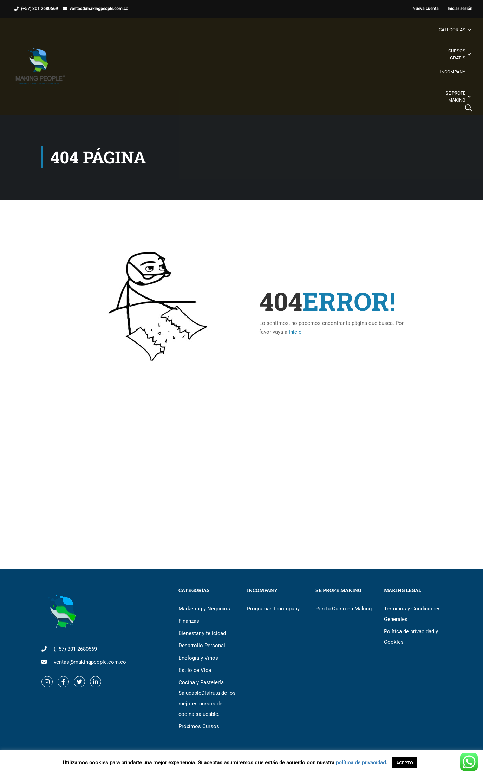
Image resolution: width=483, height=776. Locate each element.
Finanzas (188, 621)
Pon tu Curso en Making (343, 608)
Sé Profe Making (455, 96)
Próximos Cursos (198, 726)
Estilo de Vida (194, 670)
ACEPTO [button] (404, 762)
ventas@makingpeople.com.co (99, 8)
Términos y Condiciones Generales (412, 613)
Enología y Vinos (198, 658)
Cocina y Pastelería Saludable (207, 698)
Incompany (452, 72)
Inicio (295, 332)
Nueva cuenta (425, 8)
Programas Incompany (273, 608)
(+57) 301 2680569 (39, 8)
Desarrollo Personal (201, 645)
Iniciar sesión (460, 8)
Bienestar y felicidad (202, 633)
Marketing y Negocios (204, 608)
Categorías (452, 29)
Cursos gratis (456, 54)
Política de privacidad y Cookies (411, 636)
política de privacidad (361, 762)
